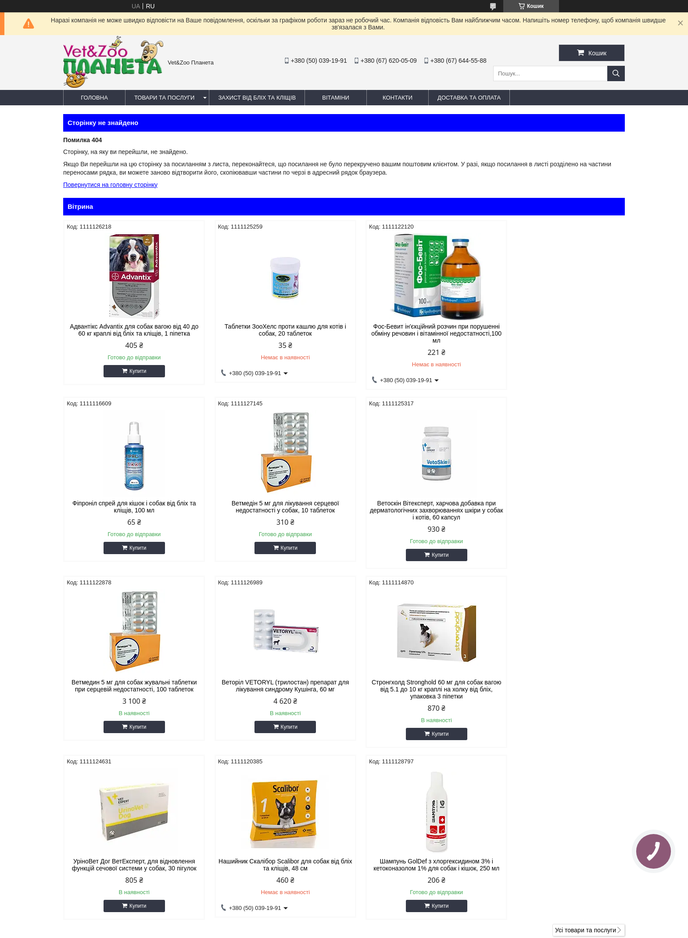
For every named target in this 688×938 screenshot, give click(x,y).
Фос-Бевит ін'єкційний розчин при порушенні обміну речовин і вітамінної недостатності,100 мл (415, 333)
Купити (133, 371)
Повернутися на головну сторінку (110, 184)
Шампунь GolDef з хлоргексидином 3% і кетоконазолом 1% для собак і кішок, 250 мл (558, 686)
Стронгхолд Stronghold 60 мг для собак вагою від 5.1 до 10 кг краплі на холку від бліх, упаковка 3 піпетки (130, 689)
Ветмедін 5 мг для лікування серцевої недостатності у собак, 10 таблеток (130, 507)
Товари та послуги (164, 97)
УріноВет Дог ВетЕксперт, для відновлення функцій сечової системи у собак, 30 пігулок (272, 686)
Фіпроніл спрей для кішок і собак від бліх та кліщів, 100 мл (558, 330)
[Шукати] (616, 73)
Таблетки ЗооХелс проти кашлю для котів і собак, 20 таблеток (272, 330)
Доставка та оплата (469, 97)
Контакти (397, 97)
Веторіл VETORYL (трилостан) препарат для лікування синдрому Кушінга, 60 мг (558, 507)
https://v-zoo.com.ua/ (386, 851)
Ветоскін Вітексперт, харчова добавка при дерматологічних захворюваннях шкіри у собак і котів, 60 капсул (272, 510)
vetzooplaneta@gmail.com (394, 862)
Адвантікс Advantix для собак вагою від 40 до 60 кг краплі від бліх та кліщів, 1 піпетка (130, 330)
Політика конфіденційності (402, 930)
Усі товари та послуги (585, 758)
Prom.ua (385, 922)
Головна (94, 97)
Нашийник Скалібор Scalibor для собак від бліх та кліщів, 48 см (415, 686)
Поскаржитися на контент (334, 930)
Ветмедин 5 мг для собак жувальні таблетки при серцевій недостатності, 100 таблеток (415, 507)
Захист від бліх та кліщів (257, 97)
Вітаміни (335, 97)
